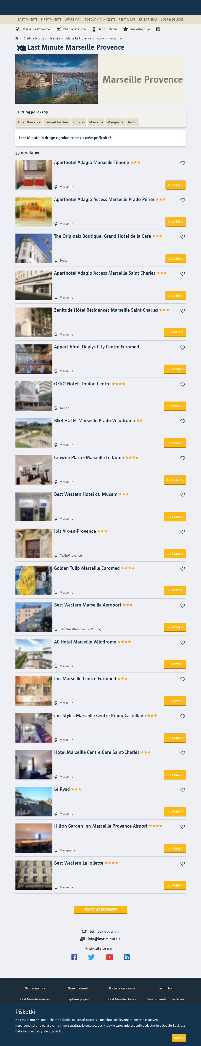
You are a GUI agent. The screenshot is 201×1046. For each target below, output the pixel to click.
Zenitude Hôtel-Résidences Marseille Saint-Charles (112, 310)
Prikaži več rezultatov (100, 909)
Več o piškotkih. (55, 1031)
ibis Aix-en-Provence (81, 531)
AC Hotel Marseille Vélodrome (92, 641)
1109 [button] (174, 369)
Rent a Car (126, 19)
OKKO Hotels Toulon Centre (90, 383)
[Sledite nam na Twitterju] (91, 957)
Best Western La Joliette (86, 863)
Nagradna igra (35, 988)
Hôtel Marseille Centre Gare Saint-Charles (102, 752)
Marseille (96, 122)
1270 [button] (174, 701)
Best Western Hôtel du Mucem (91, 494)
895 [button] (175, 295)
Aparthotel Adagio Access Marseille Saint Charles (110, 273)
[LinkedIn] (127, 957)
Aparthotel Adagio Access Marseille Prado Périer (110, 199)
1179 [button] (175, 479)
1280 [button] (174, 738)
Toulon (132, 122)
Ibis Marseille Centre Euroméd (91, 678)
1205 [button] (174, 553)
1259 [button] (174, 664)
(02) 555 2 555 (108, 931)
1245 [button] (174, 627)
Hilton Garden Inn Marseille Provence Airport (108, 826)
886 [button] (175, 221)
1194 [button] (174, 516)
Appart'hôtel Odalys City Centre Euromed (96, 346)
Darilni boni (166, 988)
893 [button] (175, 258)
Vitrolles (79, 122)
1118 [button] (174, 406)
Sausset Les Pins (56, 122)
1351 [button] (174, 885)
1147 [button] (174, 443)
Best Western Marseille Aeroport (93, 604)
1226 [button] (174, 590)
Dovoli (179, 1038)
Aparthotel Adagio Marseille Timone (97, 162)
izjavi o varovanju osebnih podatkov (131, 1025)
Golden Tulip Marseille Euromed (94, 568)
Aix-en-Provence (29, 122)
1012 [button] (174, 332)
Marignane (115, 122)
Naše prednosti (78, 988)
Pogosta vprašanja (122, 988)
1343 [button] (174, 848)
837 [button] (175, 185)
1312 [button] (174, 774)
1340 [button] (174, 811)
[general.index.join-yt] (109, 957)
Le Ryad (68, 789)
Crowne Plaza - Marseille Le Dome (96, 457)
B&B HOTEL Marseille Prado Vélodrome (98, 420)
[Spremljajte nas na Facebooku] (74, 957)
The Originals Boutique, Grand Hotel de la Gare (108, 236)
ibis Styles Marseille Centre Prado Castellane (105, 715)
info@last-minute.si (104, 939)
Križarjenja (148, 19)
